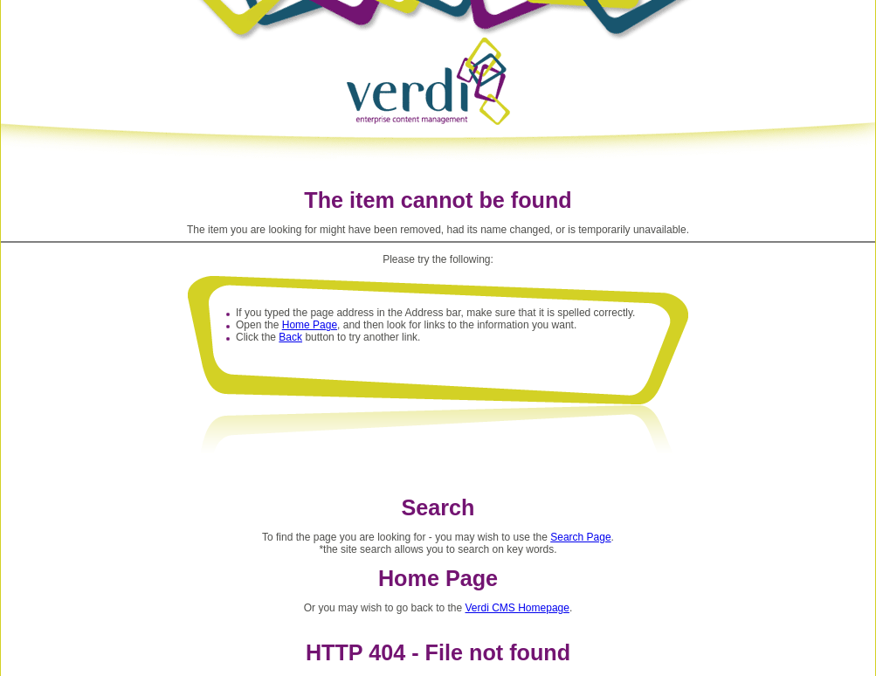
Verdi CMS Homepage (517, 608)
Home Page (309, 325)
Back (290, 337)
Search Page (580, 537)
